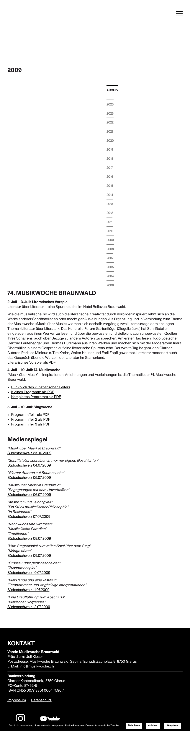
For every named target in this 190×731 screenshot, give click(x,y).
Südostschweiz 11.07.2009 (28, 590)
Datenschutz (41, 700)
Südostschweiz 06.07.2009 (29, 495)
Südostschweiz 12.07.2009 (28, 607)
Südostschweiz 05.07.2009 (29, 478)
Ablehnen (153, 725)
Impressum (16, 700)
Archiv (112, 90)
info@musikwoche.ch (36, 666)
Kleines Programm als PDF (32, 392)
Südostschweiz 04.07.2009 (29, 465)
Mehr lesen (134, 725)
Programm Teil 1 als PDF (30, 415)
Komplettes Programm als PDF (36, 397)
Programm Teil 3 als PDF (30, 424)
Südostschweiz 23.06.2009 (29, 453)
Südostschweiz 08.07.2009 (29, 539)
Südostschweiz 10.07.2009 (28, 573)
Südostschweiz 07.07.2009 (28, 517)
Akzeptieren (172, 725)
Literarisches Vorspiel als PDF (31, 363)
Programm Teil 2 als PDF (30, 419)
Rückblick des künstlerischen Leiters (40, 387)
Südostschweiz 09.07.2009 (29, 556)
